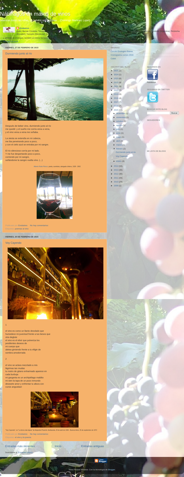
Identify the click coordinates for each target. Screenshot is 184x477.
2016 (116, 106)
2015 (116, 110)
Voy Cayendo (13, 242)
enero (119, 161)
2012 (116, 174)
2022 (116, 82)
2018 (116, 98)
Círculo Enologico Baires (122, 51)
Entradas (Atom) (25, 452)
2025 (116, 71)
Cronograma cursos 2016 (122, 55)
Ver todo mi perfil (10, 42)
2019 (116, 94)
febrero (119, 149)
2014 (116, 166)
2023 (116, 78)
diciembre (121, 113)
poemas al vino (22, 229)
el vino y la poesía (23, 437)
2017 (116, 102)
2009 (116, 186)
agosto (119, 125)
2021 (116, 86)
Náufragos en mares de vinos (35, 14)
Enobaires (24, 28)
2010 (116, 182)
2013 (116, 170)
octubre (120, 121)
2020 (116, 90)
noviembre (121, 117)
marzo (119, 145)
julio (118, 129)
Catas (113, 58)
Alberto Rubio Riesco (41, 166)
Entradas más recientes (20, 446)
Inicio (58, 446)
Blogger (111, 469)
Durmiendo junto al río (18, 53)
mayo (119, 137)
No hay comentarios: (39, 225)
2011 (116, 178)
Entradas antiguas (92, 446)
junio (118, 133)
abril (118, 141)
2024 (116, 74)
